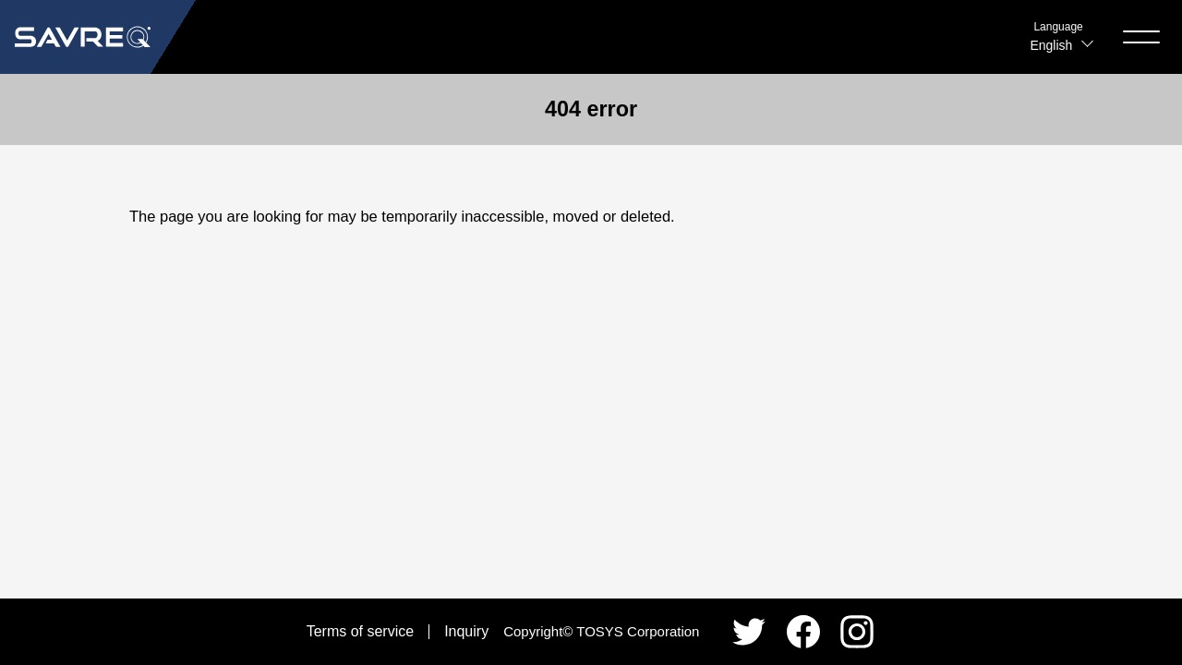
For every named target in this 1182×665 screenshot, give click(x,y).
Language (1057, 26)
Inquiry (466, 631)
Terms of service (360, 631)
